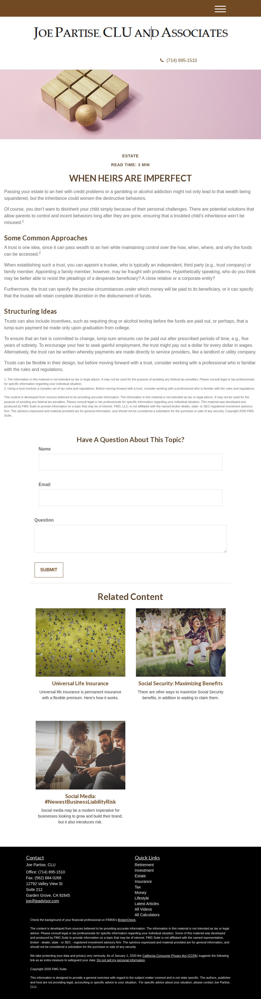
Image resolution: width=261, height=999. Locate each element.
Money (141, 892)
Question (44, 520)
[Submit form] (49, 570)
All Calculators (147, 915)
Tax (138, 887)
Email (45, 484)
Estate (140, 876)
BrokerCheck (127, 919)
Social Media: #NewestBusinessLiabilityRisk (80, 799)
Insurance (143, 881)
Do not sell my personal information (121, 960)
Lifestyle (142, 898)
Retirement (144, 865)
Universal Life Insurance (80, 683)
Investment (144, 870)
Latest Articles (147, 903)
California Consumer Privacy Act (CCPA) (170, 955)
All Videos (143, 909)
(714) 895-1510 (178, 60)
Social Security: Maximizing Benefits (180, 683)
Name (45, 449)
